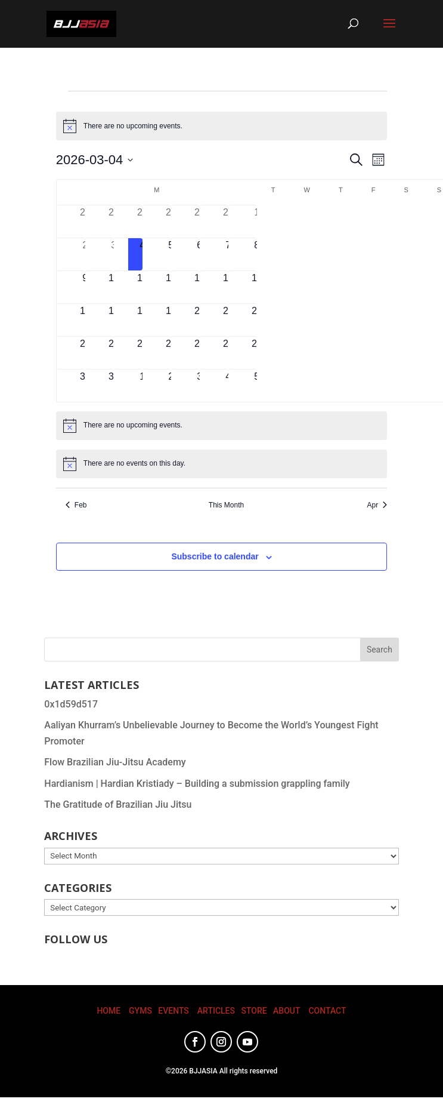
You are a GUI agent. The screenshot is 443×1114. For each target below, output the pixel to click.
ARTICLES (216, 1010)
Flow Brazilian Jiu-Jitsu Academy (114, 762)
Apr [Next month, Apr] (377, 505)
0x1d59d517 (71, 704)
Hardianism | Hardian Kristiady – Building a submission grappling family (196, 783)
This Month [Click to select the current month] (226, 505)
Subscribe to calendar (214, 556)
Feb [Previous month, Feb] (76, 505)
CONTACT (327, 1010)
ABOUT (286, 1010)
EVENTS (173, 1010)
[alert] (221, 126)
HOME (108, 1010)
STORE (254, 1010)
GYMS (140, 1010)
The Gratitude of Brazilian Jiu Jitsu (117, 804)
